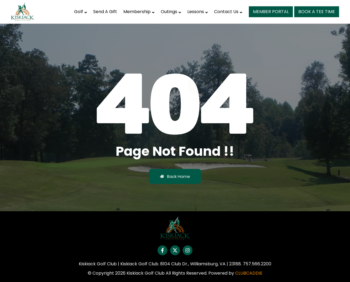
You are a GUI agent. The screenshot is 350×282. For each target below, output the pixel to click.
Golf (80, 11)
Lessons (197, 11)
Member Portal (271, 11)
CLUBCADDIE (248, 273)
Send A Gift (105, 11)
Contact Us (228, 11)
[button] (80, 11)
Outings (171, 11)
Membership (138, 11)
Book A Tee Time (316, 11)
